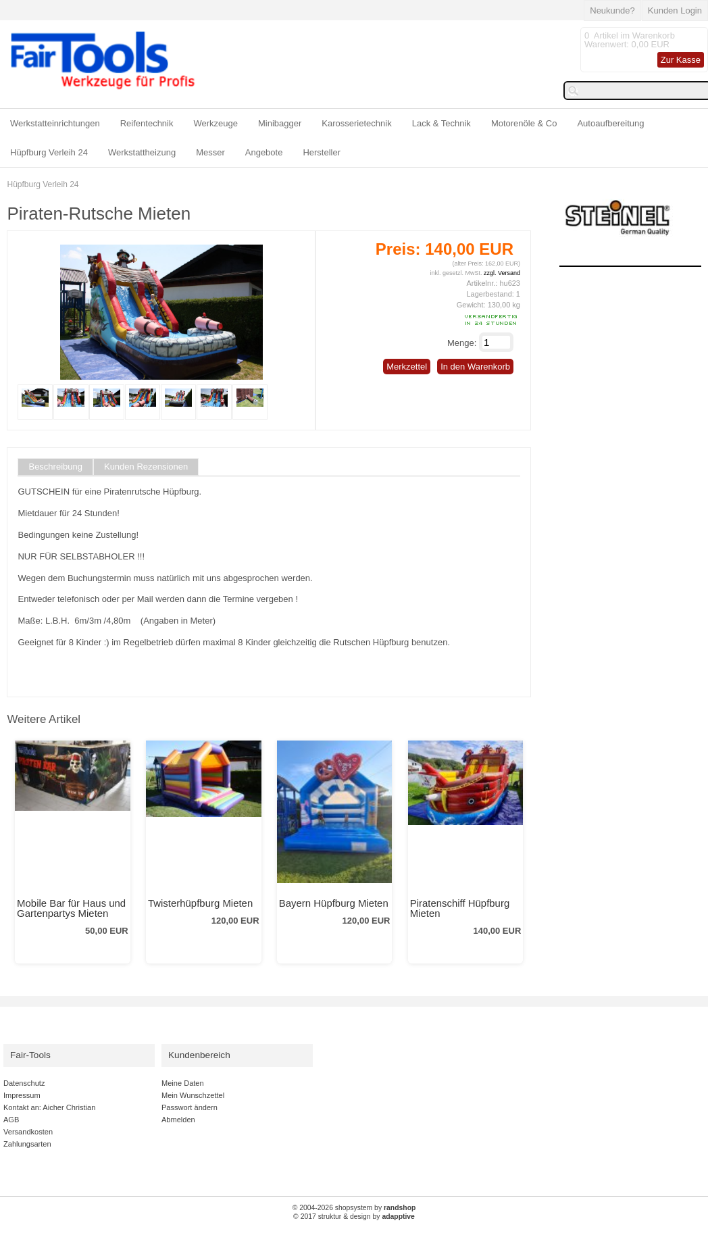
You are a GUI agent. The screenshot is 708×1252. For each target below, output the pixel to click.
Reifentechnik (147, 123)
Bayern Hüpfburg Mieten (333, 903)
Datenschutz (24, 1083)
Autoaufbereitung (610, 123)
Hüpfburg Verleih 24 (49, 152)
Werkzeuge (216, 123)
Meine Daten (182, 1083)
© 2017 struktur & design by (354, 1216)
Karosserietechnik (356, 123)
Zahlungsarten (27, 1144)
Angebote (264, 152)
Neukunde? (612, 10)
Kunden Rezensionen (146, 467)
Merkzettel (406, 366)
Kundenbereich (199, 1055)
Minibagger (279, 123)
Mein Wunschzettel (192, 1095)
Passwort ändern (189, 1107)
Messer (210, 152)
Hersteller (321, 152)
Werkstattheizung (142, 152)
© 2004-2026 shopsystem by (354, 1207)
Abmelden (178, 1120)
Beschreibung (55, 467)
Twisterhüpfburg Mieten (200, 903)
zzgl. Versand (502, 273)
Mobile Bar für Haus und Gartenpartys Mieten (71, 908)
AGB (11, 1120)
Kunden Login (675, 10)
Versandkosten (28, 1132)
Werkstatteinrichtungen (55, 123)
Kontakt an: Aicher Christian (49, 1107)
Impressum (22, 1095)
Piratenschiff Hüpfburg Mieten (460, 908)
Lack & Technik (441, 123)
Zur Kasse (681, 60)
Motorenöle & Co (524, 123)
